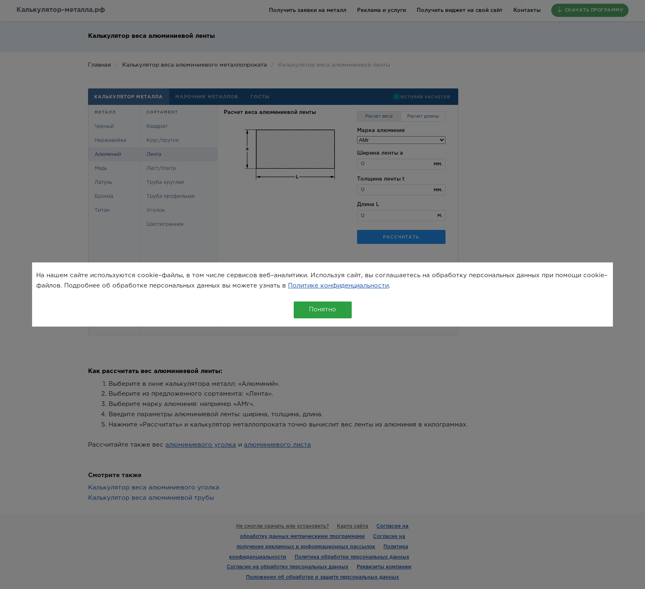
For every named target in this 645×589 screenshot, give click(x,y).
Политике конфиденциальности (338, 285)
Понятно (322, 309)
